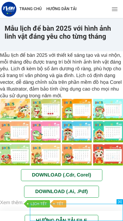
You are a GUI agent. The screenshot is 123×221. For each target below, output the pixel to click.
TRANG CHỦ (30, 9)
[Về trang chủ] (9, 9)
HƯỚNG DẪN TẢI (61, 9)
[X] (120, 202)
